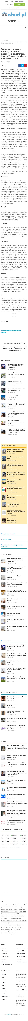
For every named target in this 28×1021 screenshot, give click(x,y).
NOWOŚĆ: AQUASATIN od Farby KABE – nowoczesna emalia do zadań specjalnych (16, 489)
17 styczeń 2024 (12, 579)
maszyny (11, 911)
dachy (24, 909)
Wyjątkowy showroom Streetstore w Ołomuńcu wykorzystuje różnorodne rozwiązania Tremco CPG (16, 431)
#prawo (10, 330)
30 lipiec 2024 (11, 595)
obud (13, 913)
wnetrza (21, 904)
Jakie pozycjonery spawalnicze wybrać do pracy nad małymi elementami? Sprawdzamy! (17, 568)
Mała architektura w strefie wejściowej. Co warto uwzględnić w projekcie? (16, 374)
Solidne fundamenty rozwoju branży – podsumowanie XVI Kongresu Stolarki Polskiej (16, 366)
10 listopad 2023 (12, 817)
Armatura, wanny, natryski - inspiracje (9, 925)
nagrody (10, 909)
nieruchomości (4, 909)
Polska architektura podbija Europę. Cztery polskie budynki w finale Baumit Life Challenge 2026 (16, 413)
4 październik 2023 (12, 602)
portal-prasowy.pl (21, 956)
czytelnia (10, 904)
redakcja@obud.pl (14, 8)
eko (5, 913)
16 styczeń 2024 (12, 608)
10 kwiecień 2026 (13, 492)
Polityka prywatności (19, 1)
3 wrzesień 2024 (12, 522)
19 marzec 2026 (12, 515)
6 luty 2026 (10, 766)
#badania (3, 332)
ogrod (6, 927)
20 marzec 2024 (12, 630)
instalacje (8, 906)
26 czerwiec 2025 (12, 798)
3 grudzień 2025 (12, 824)
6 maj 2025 (10, 615)
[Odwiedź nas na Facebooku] (9, 21)
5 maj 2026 (11, 416)
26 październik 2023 (13, 469)
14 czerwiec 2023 (12, 707)
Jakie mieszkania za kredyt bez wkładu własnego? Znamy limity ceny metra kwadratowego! (16, 727)
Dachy (3, 977)
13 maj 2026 (12, 377)
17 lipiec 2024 (12, 453)
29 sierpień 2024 (12, 499)
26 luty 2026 (11, 790)
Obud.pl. (9, 1014)
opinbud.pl (19, 959)
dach (8, 920)
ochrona (10, 922)
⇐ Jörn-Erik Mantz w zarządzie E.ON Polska (14, 343)
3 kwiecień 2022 (11, 730)
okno (13, 906)
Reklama (6, 1)
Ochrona (4, 982)
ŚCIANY (4, 974)
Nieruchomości (5, 996)
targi (2, 913)
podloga (18, 929)
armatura (11, 927)
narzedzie (17, 916)
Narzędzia (4, 999)
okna (25, 904)
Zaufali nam (6, 539)
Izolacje (4, 980)
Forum (11, 4)
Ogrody (3, 988)
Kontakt (11, 1)
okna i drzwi (15, 904)
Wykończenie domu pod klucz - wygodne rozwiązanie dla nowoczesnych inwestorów (16, 670)
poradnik (15, 909)
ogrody (20, 909)
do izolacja (22, 927)
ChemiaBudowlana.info (19, 4)
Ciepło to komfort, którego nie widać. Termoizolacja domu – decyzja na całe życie (16, 678)
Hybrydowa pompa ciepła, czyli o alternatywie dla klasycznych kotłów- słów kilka (17, 592)
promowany (12, 929)
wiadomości (4, 904)
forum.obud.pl (20, 951)
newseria (12, 920)
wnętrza (9, 913)
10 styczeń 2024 (12, 563)
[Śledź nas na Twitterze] (12, 21)
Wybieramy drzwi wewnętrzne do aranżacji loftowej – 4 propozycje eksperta (15, 465)
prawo (16, 906)
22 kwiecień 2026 (12, 752)
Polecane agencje (8, 534)
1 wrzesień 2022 (12, 483)
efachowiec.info (21, 953)
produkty (3, 906)
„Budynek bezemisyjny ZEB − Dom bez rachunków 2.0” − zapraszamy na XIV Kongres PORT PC (16, 405)
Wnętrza (4, 985)
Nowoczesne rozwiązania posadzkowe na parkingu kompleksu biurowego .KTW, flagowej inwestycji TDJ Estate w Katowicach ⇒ (14, 348)
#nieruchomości (17, 330)
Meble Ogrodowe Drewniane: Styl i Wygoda (17, 606)
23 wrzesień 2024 (13, 506)
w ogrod (24, 920)
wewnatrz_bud (18, 920)
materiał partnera (4, 911)
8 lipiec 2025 (11, 806)
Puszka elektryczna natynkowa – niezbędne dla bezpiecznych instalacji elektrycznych (16, 512)
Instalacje (4, 993)
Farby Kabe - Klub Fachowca (13, 613)
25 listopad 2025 (12, 460)
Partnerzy (4, 953)
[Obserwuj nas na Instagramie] (14, 21)
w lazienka (16, 927)
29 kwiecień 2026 (13, 434)
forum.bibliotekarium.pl (22, 962)
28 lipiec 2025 (11, 776)
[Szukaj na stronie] (18, 20)
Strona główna (4, 40)
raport (2, 929)
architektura (18, 913)
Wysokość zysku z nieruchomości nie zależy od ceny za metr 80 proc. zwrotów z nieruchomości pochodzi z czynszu (17, 803)
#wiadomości (4, 330)
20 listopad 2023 (12, 714)
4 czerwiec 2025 (12, 759)
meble (2, 927)
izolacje (16, 911)
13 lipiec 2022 (11, 700)
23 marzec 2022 (12, 721)
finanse (24, 911)
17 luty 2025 (11, 476)
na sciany (3, 920)
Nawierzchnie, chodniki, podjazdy (8, 934)
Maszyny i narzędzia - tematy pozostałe (9, 931)
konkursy (12, 916)
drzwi (20, 911)
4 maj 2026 (11, 425)
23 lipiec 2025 (11, 783)
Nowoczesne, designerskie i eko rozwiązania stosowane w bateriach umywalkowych (15, 560)
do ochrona (20, 925)
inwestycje (22, 916)
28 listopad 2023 (12, 572)
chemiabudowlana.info (22, 948)
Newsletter (6, 4)
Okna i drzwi (5, 991)
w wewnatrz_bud (4, 916)
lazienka (7, 929)
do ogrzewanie (4, 922)
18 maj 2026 (12, 369)
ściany (20, 906)
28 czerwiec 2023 (12, 623)
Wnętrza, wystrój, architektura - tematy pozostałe (11, 918)
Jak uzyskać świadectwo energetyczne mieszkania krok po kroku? (15, 422)
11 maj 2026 (12, 385)
